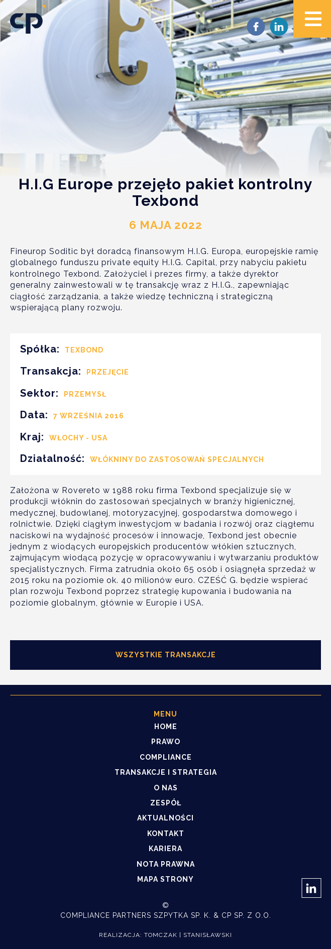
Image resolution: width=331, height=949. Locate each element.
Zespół (165, 803)
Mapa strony (165, 879)
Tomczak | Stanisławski (188, 934)
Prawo (165, 742)
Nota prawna (166, 864)
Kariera (165, 849)
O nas (166, 788)
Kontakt (165, 833)
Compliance (166, 757)
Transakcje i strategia (166, 772)
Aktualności (165, 818)
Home (165, 727)
